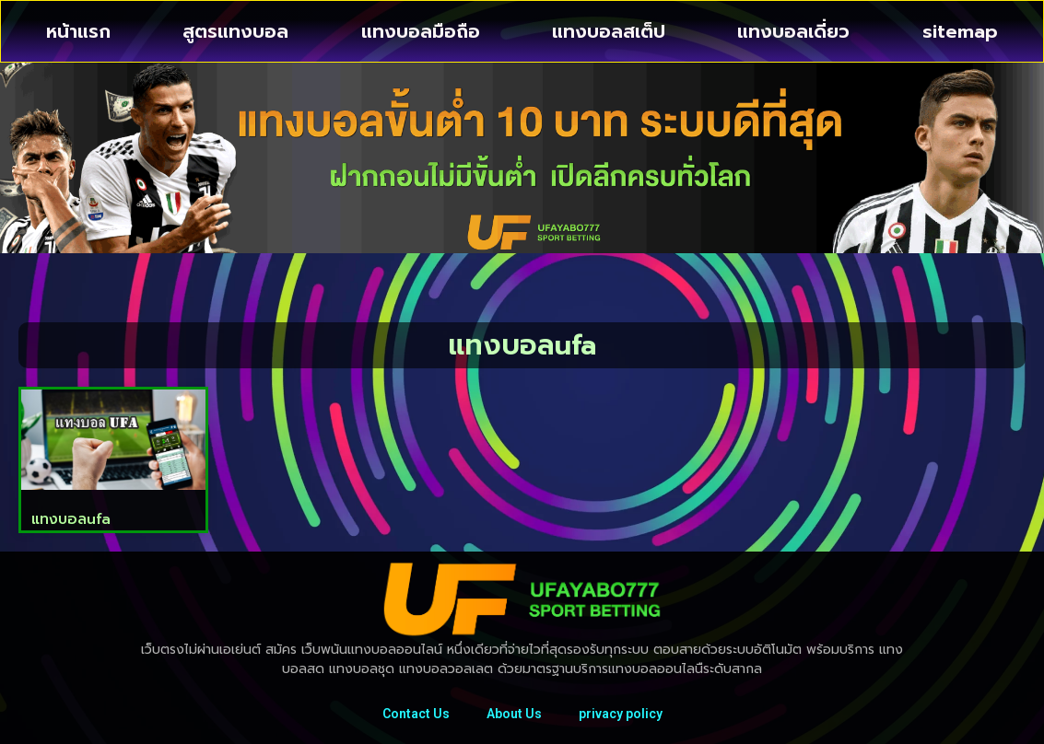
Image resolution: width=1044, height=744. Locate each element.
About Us (514, 713)
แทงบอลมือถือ (420, 31)
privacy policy (621, 713)
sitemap (960, 31)
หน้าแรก (78, 31)
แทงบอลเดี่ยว (793, 31)
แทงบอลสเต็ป (608, 31)
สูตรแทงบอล (235, 31)
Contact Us (416, 713)
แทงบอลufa (71, 519)
